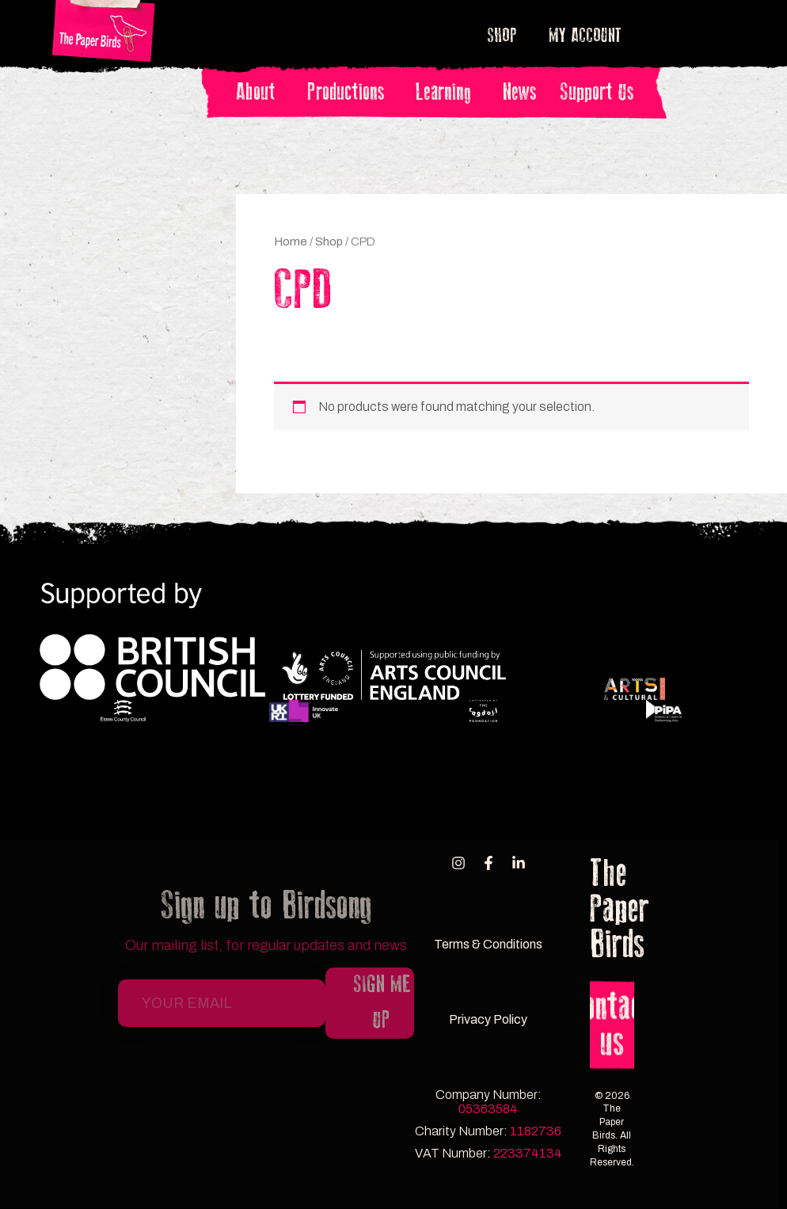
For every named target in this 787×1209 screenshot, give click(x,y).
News (519, 92)
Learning (447, 92)
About (259, 92)
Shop (506, 35)
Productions (349, 92)
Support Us (596, 92)
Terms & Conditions (488, 944)
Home (290, 241)
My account (585, 35)
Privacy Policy (488, 1019)
